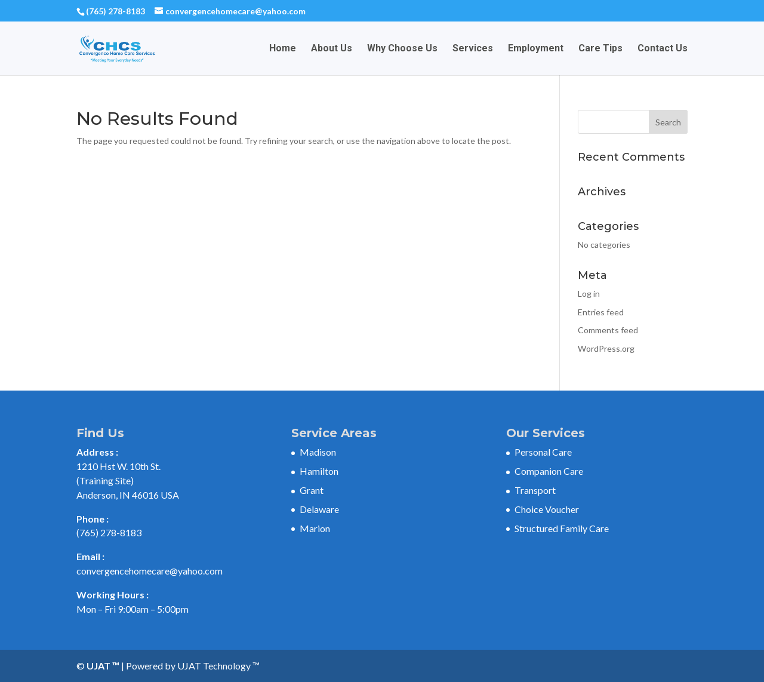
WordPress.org (606, 348)
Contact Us (662, 49)
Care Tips (600, 49)
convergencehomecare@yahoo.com (149, 570)
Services (472, 49)
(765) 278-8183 (115, 11)
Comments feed (608, 330)
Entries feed (601, 312)
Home (282, 49)
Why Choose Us (402, 49)
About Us (331, 49)
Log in (589, 293)
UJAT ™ (104, 665)
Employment (535, 49)
